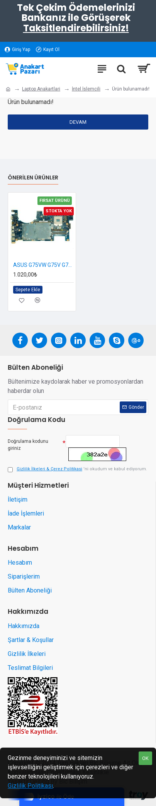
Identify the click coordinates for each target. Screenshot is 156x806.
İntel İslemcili (86, 89)
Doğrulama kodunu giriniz (28, 445)
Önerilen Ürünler (33, 177)
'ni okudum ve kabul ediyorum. (77, 469)
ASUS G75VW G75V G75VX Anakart (43, 265)
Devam (78, 122)
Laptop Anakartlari (41, 89)
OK (145, 758)
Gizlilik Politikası (30, 785)
